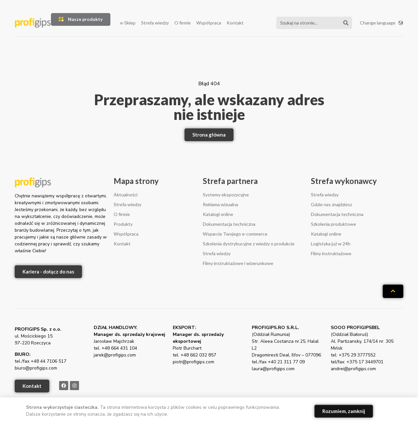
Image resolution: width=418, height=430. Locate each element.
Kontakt (235, 22)
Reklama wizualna (220, 204)
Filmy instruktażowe (331, 253)
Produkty (123, 224)
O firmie (182, 22)
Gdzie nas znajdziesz (331, 204)
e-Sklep (128, 22)
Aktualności (125, 194)
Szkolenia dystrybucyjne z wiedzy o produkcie (249, 243)
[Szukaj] (346, 23)
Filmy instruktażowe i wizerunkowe (238, 263)
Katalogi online (218, 214)
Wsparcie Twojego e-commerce (235, 234)
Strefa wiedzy (155, 22)
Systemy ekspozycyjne (226, 194)
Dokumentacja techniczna (229, 224)
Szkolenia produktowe (333, 224)
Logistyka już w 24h (330, 243)
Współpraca (208, 22)
